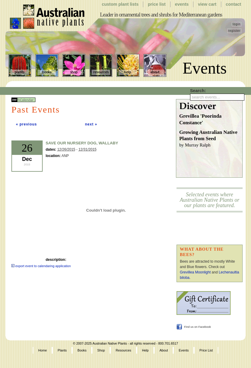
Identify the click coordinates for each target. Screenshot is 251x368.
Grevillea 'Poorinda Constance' (200, 119)
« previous (26, 124)
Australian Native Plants (47, 17)
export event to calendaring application (41, 266)
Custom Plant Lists (120, 4)
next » (91, 124)
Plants (19, 65)
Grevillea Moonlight (195, 272)
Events (182, 4)
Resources (100, 65)
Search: (198, 90)
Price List (156, 4)
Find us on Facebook (197, 326)
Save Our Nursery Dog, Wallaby (82, 143)
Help (127, 65)
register (234, 30)
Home (42, 350)
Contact (233, 4)
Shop (73, 65)
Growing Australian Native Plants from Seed (210, 139)
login (236, 24)
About (155, 65)
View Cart (207, 4)
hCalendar (23, 100)
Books (46, 65)
